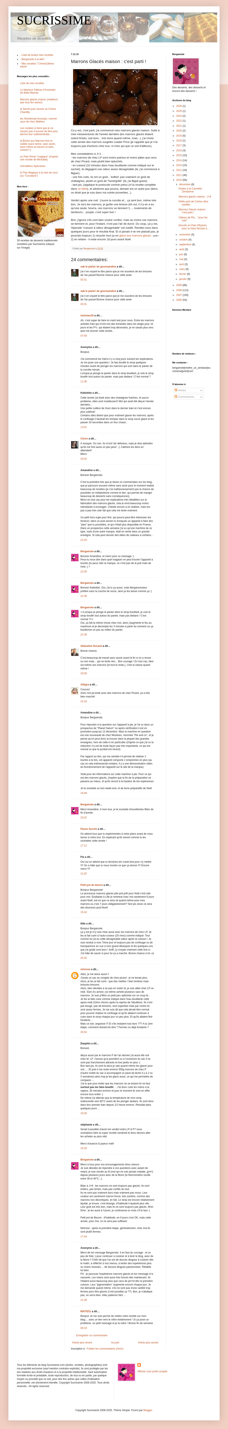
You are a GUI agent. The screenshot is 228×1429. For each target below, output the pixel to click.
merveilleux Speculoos (32, 166)
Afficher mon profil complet (152, 1371)
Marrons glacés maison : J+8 (195, 196)
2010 (179, 180)
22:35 (83, 571)
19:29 (83, 1148)
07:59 (83, 335)
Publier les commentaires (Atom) (105, 1348)
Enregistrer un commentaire (91, 1335)
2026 (179, 106)
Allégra (84, 684)
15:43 (83, 912)
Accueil (115, 1342)
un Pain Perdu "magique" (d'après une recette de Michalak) (39, 158)
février (183, 274)
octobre (183, 239)
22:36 (83, 596)
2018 (179, 140)
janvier (183, 279)
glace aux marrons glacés (135, 235)
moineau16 (87, 315)
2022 (179, 120)
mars (182, 269)
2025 (179, 111)
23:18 (83, 701)
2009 (179, 285)
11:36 (83, 381)
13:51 (83, 427)
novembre (185, 234)
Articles (180, 390)
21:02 (83, 873)
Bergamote (87, 551)
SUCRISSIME (54, 20)
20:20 (83, 957)
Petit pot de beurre (91, 885)
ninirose (85, 969)
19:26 (83, 1113)
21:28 (83, 1300)
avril (182, 264)
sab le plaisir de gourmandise (98, 266)
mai (181, 259)
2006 (179, 299)
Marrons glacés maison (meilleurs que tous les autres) (39, 101)
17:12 (83, 845)
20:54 (83, 1032)
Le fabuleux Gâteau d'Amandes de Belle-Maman (38, 91)
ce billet (82, 188)
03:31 (83, 279)
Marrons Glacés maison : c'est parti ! (193, 211)
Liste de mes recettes (32, 83)
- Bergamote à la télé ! (32, 59)
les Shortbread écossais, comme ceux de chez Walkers (38, 120)
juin (181, 254)
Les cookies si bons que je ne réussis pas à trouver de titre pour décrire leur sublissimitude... (39, 131)
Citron (84, 438)
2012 (179, 170)
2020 (179, 130)
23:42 (83, 817)
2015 (179, 155)
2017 (179, 145)
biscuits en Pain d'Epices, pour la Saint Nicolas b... (194, 227)
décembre (185, 184)
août (182, 249)
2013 (179, 165)
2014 (179, 160)
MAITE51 (85, 1311)
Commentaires (184, 396)
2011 (179, 175)
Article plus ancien (148, 1342)
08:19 (83, 1328)
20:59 (83, 673)
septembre (185, 244)
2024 (179, 115)
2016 (179, 150)
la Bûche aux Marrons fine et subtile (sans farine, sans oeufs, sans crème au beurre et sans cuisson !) (38, 145)
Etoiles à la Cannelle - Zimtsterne (191, 190)
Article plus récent (82, 1342)
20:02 (83, 458)
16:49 (83, 793)
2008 (179, 290)
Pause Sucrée (88, 828)
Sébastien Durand (91, 646)
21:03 (83, 540)
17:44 (83, 1236)
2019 (179, 135)
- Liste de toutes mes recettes (36, 55)
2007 (179, 295)
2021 (179, 125)
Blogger (147, 1410)
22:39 (83, 634)
